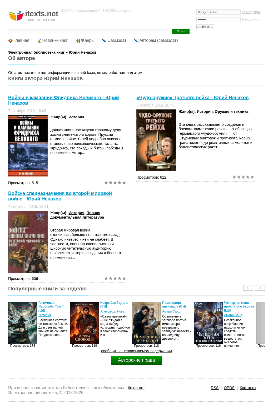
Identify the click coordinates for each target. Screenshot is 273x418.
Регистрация (251, 12)
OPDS (229, 388)
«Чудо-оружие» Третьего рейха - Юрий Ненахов (192, 97)
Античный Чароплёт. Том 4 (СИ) (50, 306)
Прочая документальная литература (77, 215)
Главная (21, 40)
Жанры (88, 40)
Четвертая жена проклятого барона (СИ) (239, 306)
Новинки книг (55, 40)
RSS (215, 388)
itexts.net (136, 388)
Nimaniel (44, 315)
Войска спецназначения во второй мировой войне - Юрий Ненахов (60, 196)
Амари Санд (171, 311)
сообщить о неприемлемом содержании (136, 351)
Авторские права (136, 360)
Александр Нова (112, 311)
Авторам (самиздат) (158, 40)
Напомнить (250, 19)
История (76, 117)
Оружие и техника (231, 111)
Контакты (248, 388)
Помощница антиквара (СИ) (174, 304)
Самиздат (116, 40)
